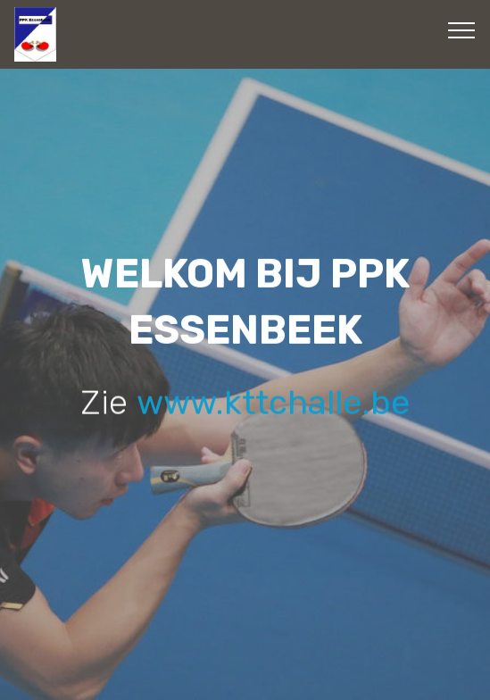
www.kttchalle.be (273, 402)
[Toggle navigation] (462, 29)
